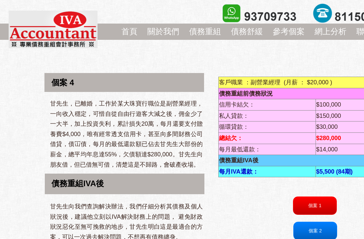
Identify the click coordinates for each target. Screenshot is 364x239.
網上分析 (330, 31)
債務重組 (205, 31)
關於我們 (163, 31)
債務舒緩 (247, 31)
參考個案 (289, 31)
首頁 (129, 31)
